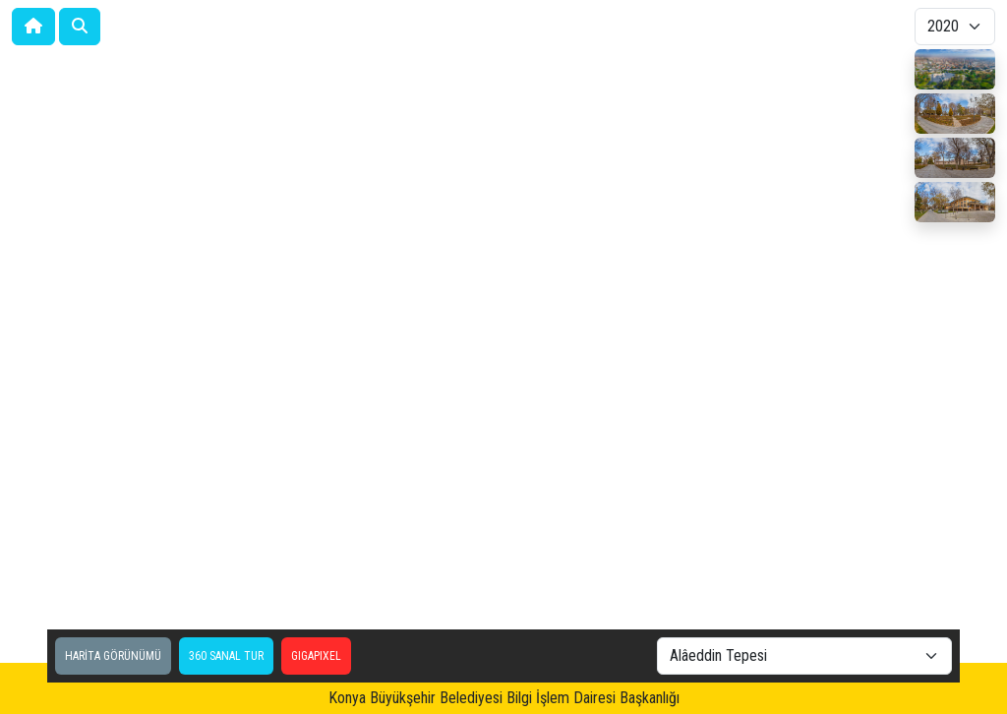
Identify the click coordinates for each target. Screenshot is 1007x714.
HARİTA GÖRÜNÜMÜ (113, 656)
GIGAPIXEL (316, 656)
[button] (79, 26)
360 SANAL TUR (226, 656)
